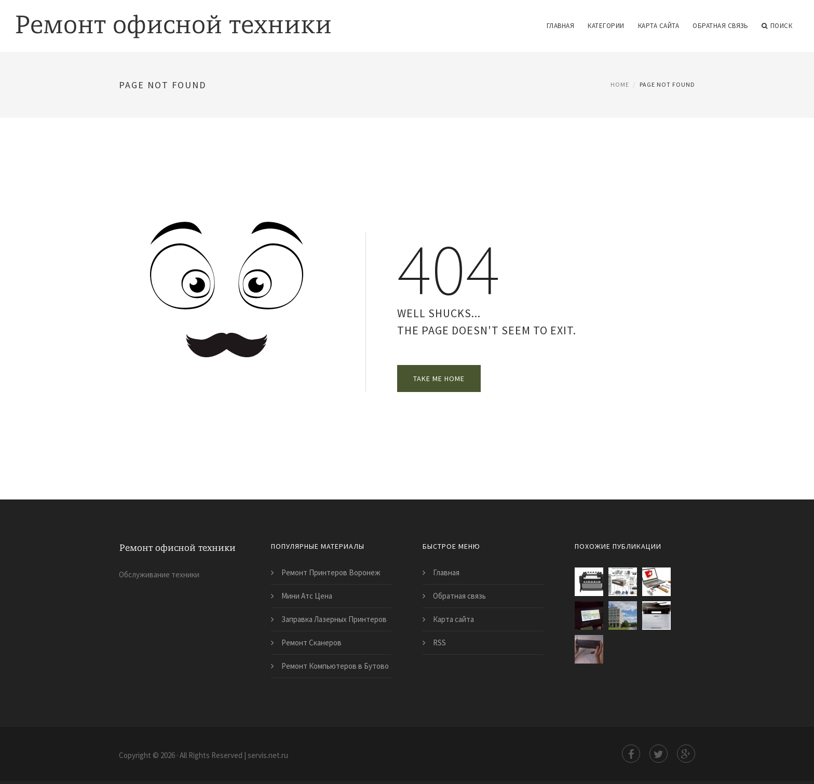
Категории (606, 25)
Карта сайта (659, 25)
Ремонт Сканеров (311, 642)
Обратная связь (720, 25)
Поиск (777, 26)
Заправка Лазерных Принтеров (334, 619)
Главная (561, 25)
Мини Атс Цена (306, 596)
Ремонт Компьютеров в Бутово (335, 666)
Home (619, 84)
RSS (439, 642)
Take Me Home (439, 378)
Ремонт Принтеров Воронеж (331, 572)
